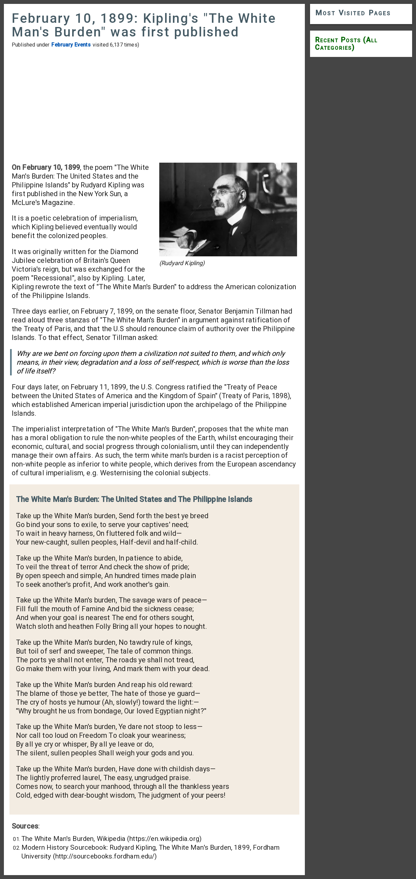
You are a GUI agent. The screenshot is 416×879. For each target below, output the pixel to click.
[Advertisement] (154, 105)
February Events (70, 45)
